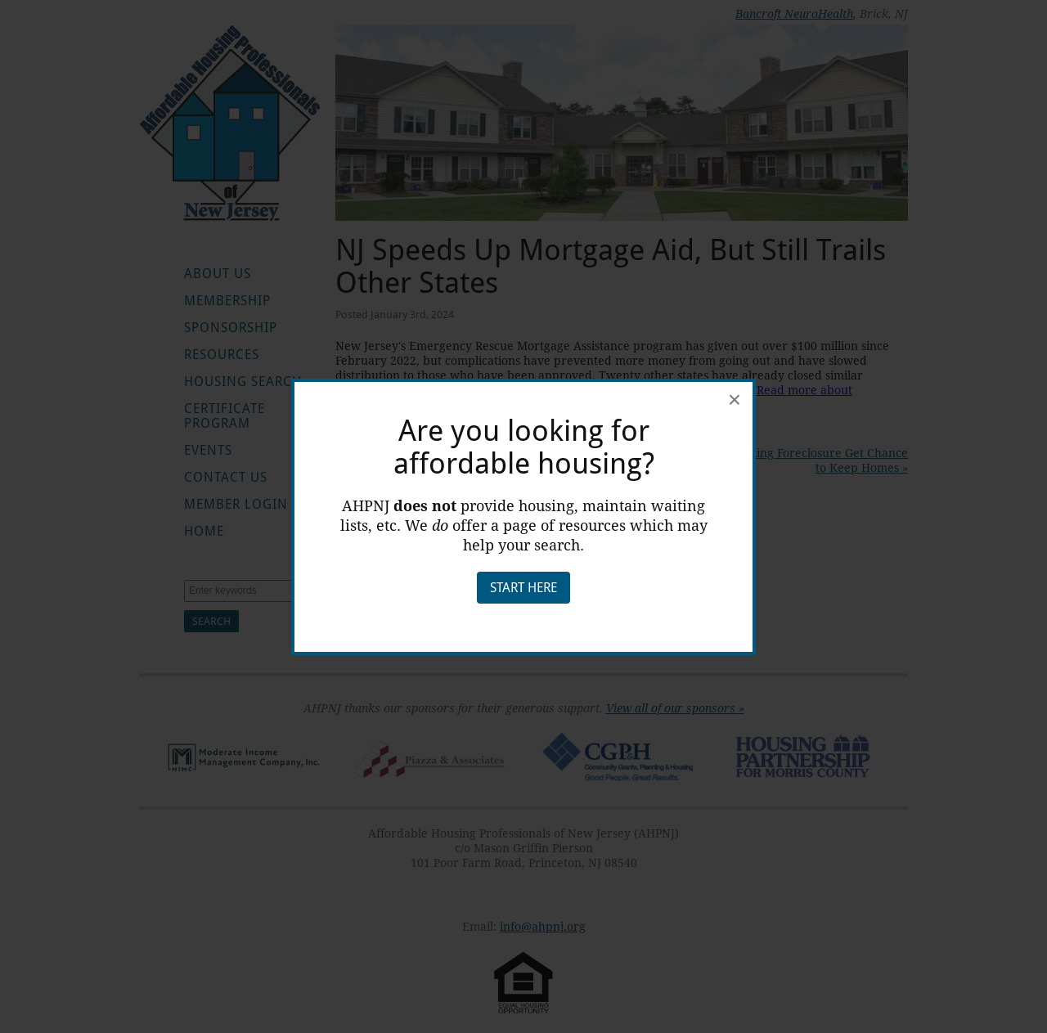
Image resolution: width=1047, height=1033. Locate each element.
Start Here (523, 587)
